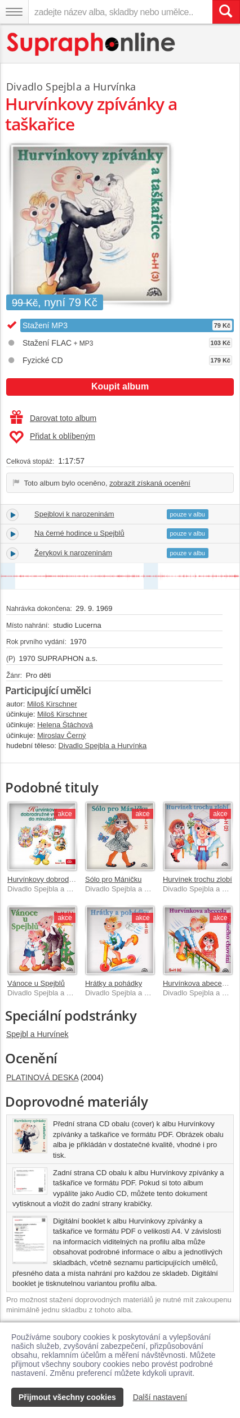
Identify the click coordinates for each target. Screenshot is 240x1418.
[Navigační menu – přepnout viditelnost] (14, 12)
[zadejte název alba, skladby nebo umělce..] (120, 12)
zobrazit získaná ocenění (149, 483)
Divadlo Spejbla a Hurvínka (71, 86)
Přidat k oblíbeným (52, 437)
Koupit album (120, 386)
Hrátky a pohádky (113, 983)
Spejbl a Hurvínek (37, 1034)
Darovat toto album (53, 418)
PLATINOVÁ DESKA (42, 1077)
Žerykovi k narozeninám (73, 553)
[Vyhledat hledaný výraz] (226, 12)
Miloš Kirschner (52, 704)
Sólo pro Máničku (113, 879)
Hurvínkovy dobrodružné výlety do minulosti (78, 879)
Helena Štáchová (65, 725)
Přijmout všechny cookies (67, 1397)
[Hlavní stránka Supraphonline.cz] (92, 44)
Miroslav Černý (61, 735)
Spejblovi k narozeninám (74, 514)
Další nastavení (160, 1397)
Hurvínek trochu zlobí (197, 879)
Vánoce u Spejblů (36, 983)
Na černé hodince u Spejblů (79, 533)
